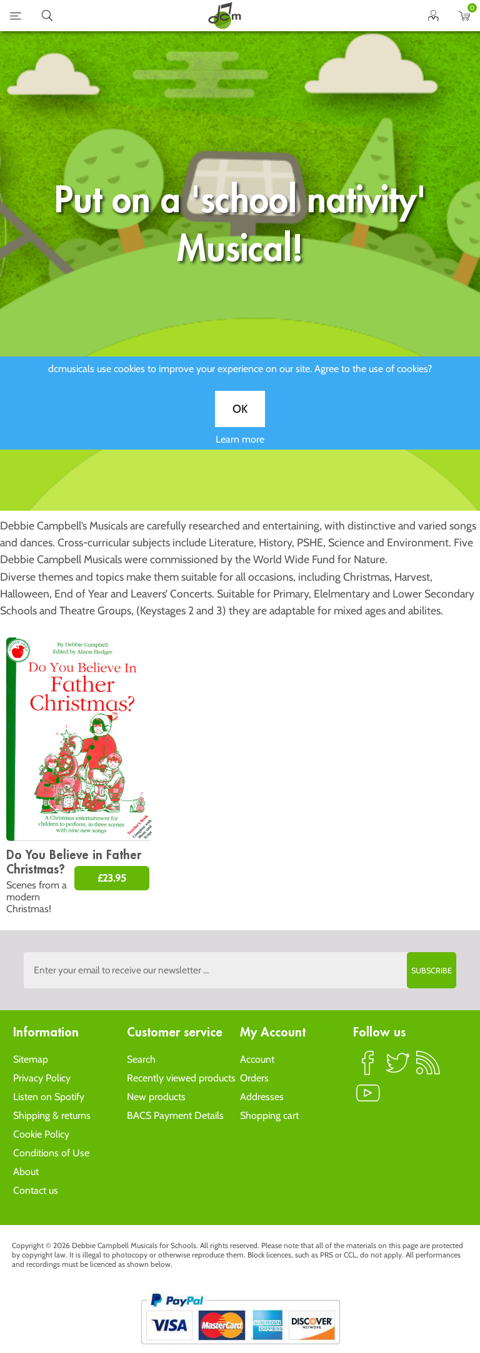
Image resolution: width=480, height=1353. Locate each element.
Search (141, 1059)
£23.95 (112, 878)
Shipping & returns (52, 1115)
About (26, 1172)
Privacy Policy (42, 1078)
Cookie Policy (41, 1134)
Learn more (240, 449)
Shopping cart (269, 1115)
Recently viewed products (181, 1078)
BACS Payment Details (175, 1115)
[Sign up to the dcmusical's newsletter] (240, 970)
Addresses (262, 1097)
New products (156, 1097)
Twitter (398, 1068)
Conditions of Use (51, 1153)
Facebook (368, 1068)
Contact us (35, 1190)
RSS (428, 1068)
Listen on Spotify (48, 1097)
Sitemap (30, 1059)
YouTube (368, 1098)
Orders (254, 1078)
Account (257, 1059)
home (224, 15)
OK (240, 419)
